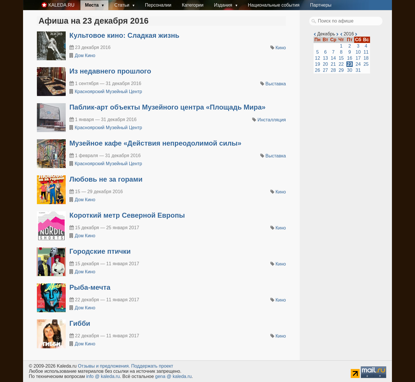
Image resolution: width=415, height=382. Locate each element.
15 (341, 58)
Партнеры (320, 5)
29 (341, 70)
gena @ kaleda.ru (173, 376)
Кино (281, 47)
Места (92, 5)
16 (349, 58)
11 (366, 52)
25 (366, 64)
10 (358, 52)
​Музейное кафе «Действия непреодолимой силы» (155, 143)
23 (349, 64)
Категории (192, 5)
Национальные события (273, 5)
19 (317, 64)
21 (333, 64)
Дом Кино (85, 55)
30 (349, 70)
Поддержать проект (152, 366)
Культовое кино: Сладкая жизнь (124, 35)
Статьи (122, 5)
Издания (223, 5)
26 (317, 70)
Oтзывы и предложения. (104, 366)
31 (358, 70)
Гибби (79, 323)
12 (317, 58)
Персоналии (158, 5)
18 (366, 58)
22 (341, 64)
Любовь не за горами (106, 179)
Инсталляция (272, 119)
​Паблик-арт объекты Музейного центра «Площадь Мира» (167, 107)
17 (358, 58)
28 (333, 70)
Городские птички (100, 251)
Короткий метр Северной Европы (127, 215)
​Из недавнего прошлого (110, 71)
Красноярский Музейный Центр (108, 91)
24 (358, 64)
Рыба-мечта (89, 287)
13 (325, 58)
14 (333, 58)
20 (325, 64)
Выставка (275, 83)
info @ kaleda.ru (103, 376)
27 (325, 70)
